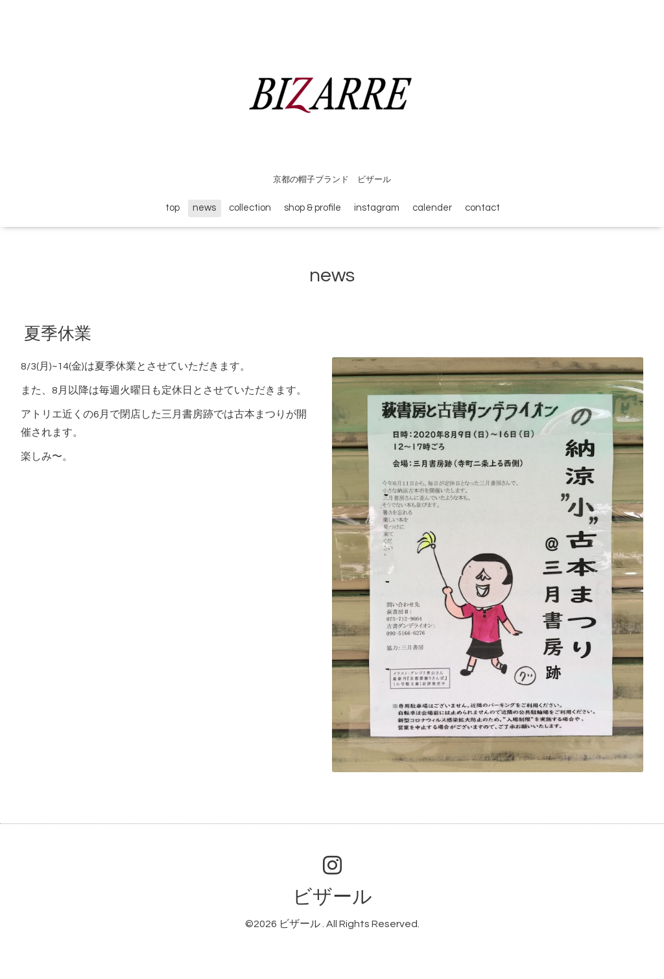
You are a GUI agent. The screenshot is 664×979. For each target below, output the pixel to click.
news (204, 208)
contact (482, 208)
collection (250, 208)
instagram (376, 208)
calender (432, 208)
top (172, 208)
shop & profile (312, 208)
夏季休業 (57, 333)
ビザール (332, 897)
